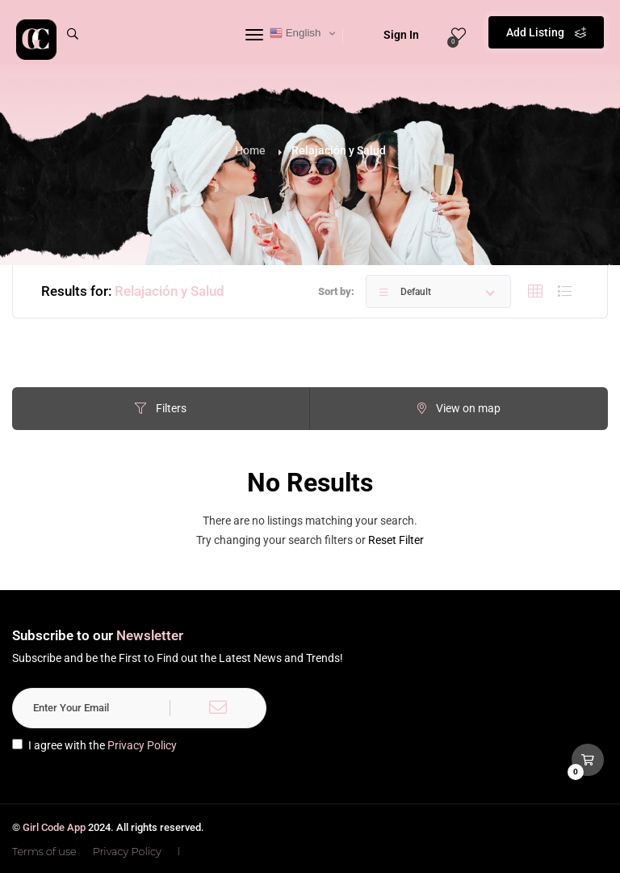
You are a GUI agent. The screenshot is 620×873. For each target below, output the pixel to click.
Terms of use (44, 851)
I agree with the (94, 745)
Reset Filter (396, 540)
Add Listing (546, 32)
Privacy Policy (142, 745)
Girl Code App (54, 827)
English (295, 33)
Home (250, 150)
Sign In (390, 34)
